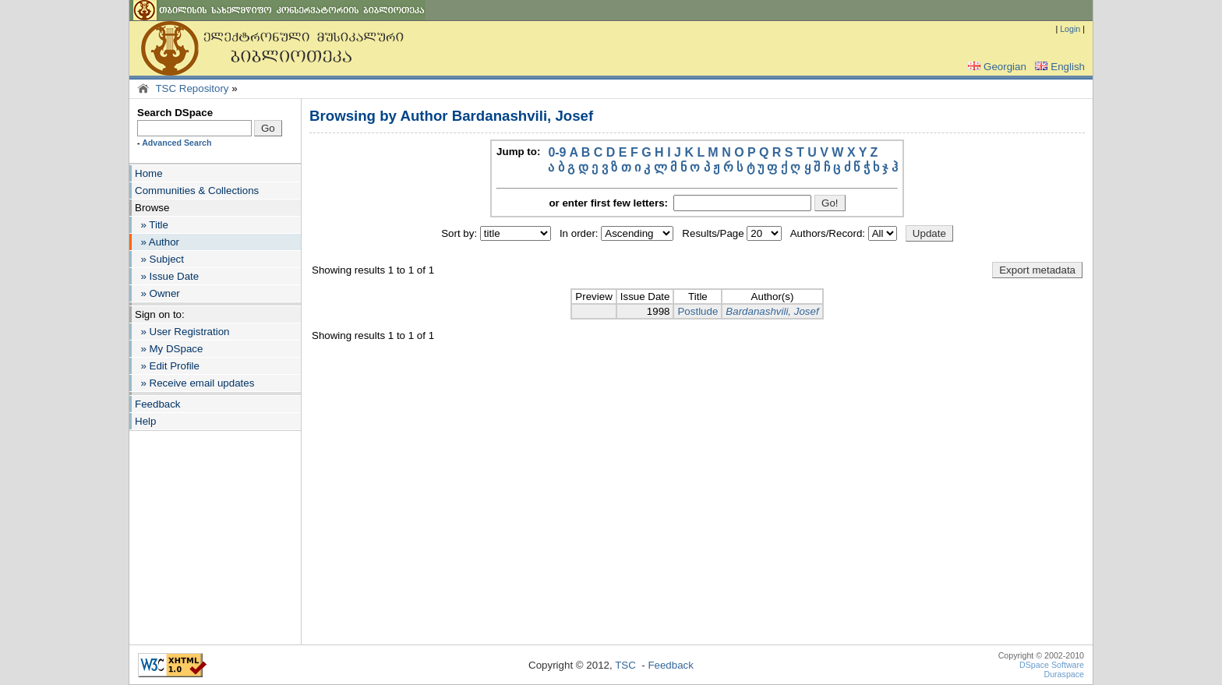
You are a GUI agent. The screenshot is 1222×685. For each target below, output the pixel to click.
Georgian (995, 66)
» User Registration (182, 331)
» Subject (159, 259)
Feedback (158, 404)
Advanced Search (176, 142)
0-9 (557, 152)
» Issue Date (167, 276)
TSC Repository (191, 88)
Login (1070, 29)
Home (149, 173)
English (1058, 66)
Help (145, 421)
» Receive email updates (194, 383)
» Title (151, 225)
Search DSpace (175, 112)
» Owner (157, 293)
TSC (625, 665)
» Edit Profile (167, 366)
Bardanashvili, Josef (772, 311)
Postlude (697, 311)
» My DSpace (169, 349)
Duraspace (1064, 674)
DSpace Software (1051, 664)
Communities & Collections (197, 190)
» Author (157, 242)
